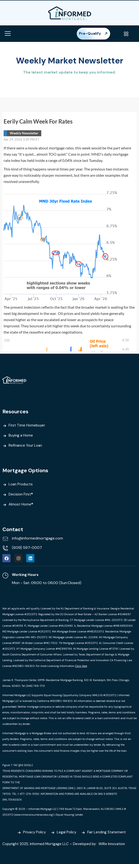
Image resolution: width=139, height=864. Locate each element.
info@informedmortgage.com (37, 538)
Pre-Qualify (93, 33)
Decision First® (21, 494)
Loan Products (21, 484)
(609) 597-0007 (27, 547)
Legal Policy (66, 832)
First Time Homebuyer (27, 425)
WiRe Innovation (112, 843)
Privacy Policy (34, 832)
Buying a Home (21, 435)
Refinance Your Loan (25, 445)
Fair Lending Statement (106, 832)
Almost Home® (21, 504)
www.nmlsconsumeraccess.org (34, 814)
